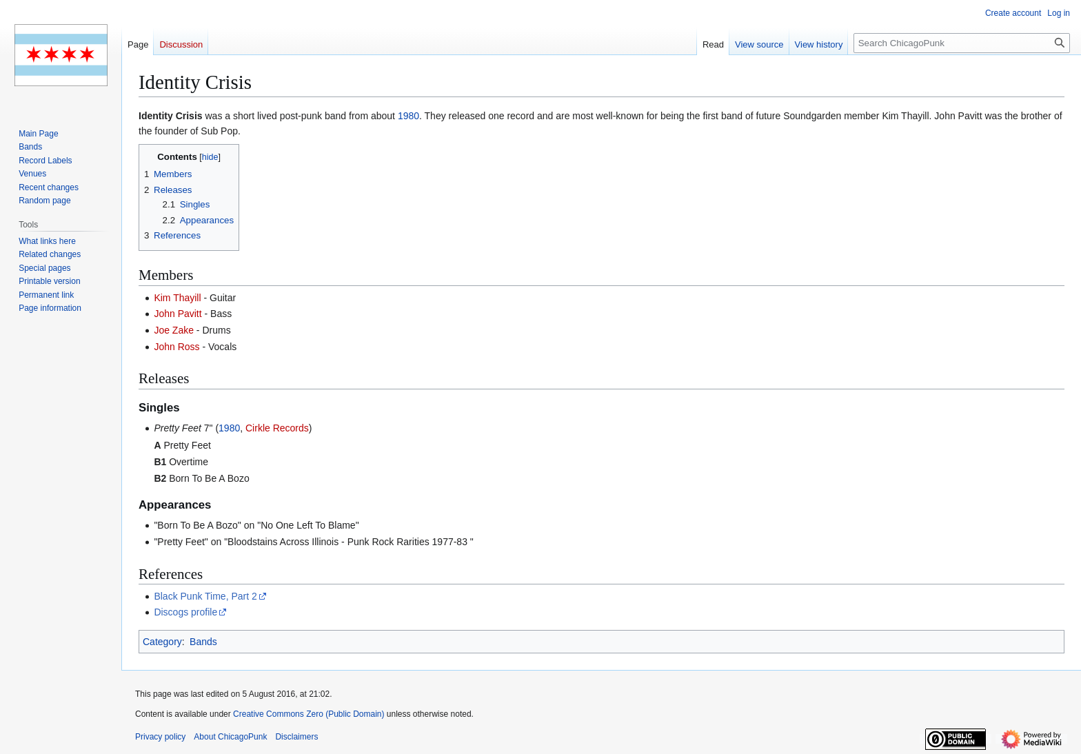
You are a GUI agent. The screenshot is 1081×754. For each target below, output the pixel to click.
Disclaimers (296, 737)
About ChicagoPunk (230, 737)
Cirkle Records (277, 428)
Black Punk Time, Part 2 (205, 596)
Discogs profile (185, 612)
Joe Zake (174, 330)
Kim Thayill (177, 297)
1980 (408, 115)
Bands (203, 641)
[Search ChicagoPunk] (961, 43)
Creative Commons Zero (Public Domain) (308, 714)
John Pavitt (177, 313)
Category (162, 641)
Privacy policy (160, 737)
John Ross (176, 346)
